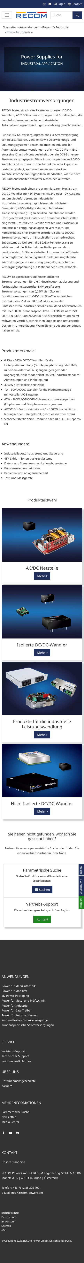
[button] (77, 15)
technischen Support (42, 321)
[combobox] (61, 15)
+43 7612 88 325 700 (26, 1187)
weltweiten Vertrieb (14, 321)
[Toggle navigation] (7, 15)
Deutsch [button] (77, 4)
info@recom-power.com (27, 1192)
